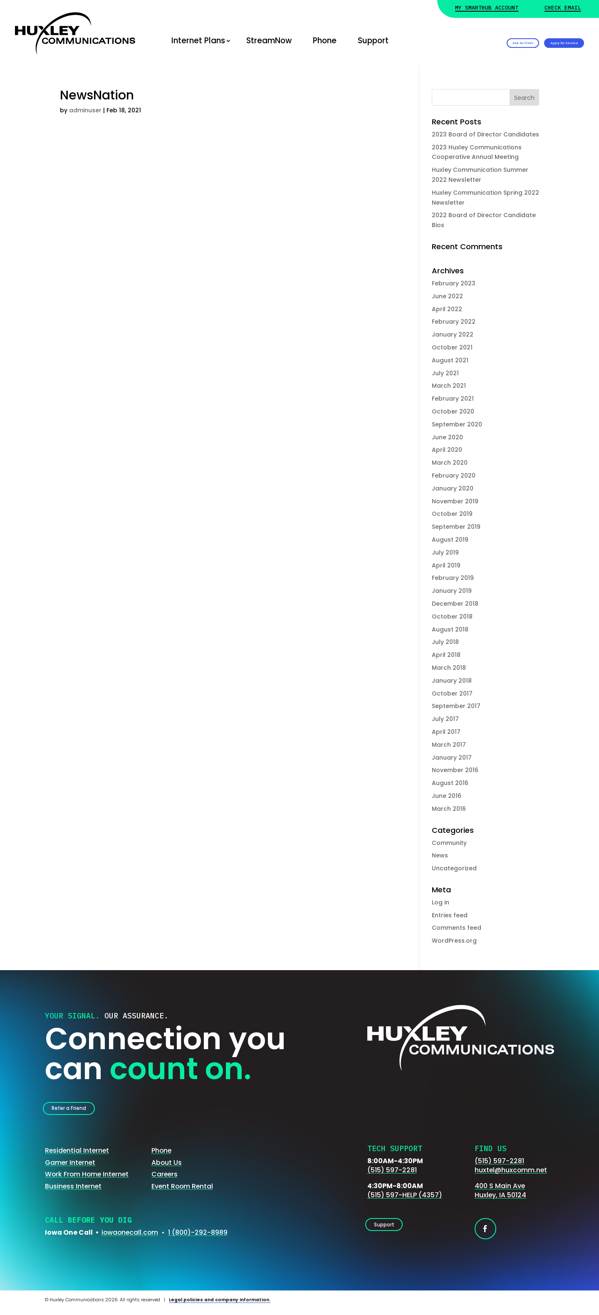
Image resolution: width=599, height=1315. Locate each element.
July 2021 (445, 373)
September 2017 (456, 706)
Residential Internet (77, 1156)
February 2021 (453, 398)
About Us (166, 1168)
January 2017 (452, 757)
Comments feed (456, 928)
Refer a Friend (81, 1111)
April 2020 (447, 450)
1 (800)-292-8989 (198, 1238)
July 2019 (445, 552)
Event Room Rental (182, 1192)
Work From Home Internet (87, 1180)
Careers (164, 1180)
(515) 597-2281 (392, 1176)
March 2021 (449, 385)
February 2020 (453, 475)
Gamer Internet (70, 1168)
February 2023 (453, 283)
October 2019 (452, 514)
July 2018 (445, 642)
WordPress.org (454, 940)
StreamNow (269, 40)
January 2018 (452, 680)
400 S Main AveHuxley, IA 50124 (500, 1196)
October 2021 (452, 347)
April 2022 (447, 309)
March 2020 (450, 462)
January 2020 (452, 488)
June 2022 (447, 296)
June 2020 (447, 437)
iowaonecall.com (129, 1238)
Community (449, 843)
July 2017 (445, 719)
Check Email (563, 8)
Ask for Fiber (447, 40)
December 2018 (455, 603)
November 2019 (455, 501)
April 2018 (446, 655)
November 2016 (455, 770)
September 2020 (457, 424)
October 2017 (452, 693)
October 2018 (452, 616)
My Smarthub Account (486, 8)
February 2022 (453, 321)
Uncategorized (454, 868)
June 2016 (446, 796)
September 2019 (456, 527)
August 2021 (450, 360)
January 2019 (452, 591)
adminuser (85, 110)
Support (373, 40)
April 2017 (446, 732)
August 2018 (450, 629)
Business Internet (73, 1192)
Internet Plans (198, 40)
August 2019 (450, 539)
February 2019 (453, 578)
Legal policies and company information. (219, 1306)
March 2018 (449, 668)
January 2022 (452, 334)
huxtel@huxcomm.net (511, 1176)
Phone (325, 40)
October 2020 (453, 411)
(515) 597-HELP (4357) (404, 1201)
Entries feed (450, 915)
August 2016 (450, 783)
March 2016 (449, 809)
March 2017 (449, 744)
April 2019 (446, 565)
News (440, 855)
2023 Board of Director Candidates (485, 134)
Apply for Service (539, 40)
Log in (440, 902)
